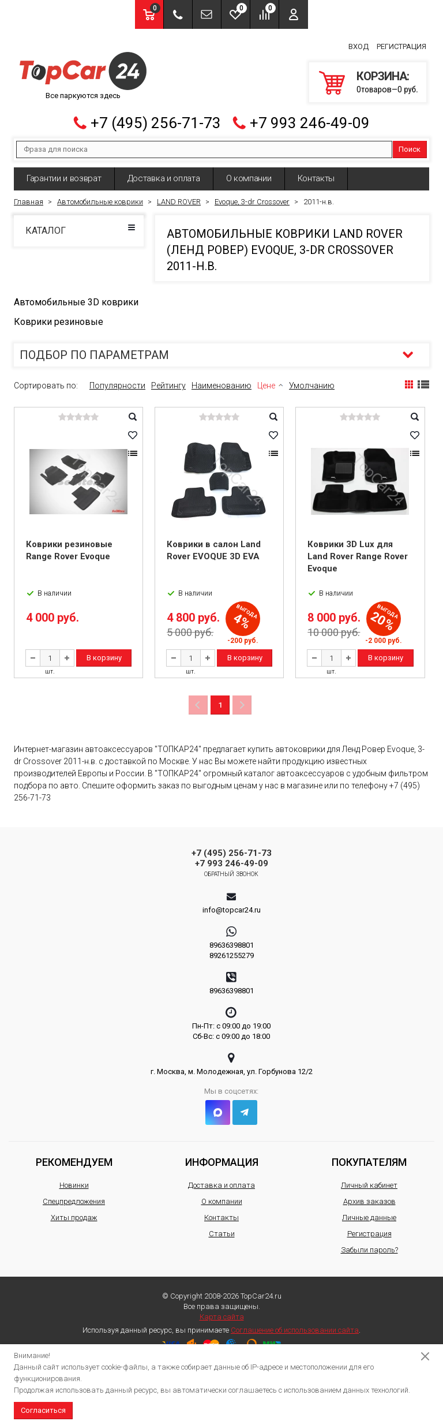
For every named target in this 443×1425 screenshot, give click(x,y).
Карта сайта (222, 1314)
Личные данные (369, 1215)
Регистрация (401, 45)
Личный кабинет (369, 1183)
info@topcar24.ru (231, 907)
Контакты (316, 176)
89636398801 (231, 942)
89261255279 (231, 953)
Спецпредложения (74, 1199)
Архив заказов (369, 1199)
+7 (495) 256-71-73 (156, 120)
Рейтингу (168, 383)
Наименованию (221, 383)
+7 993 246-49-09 (310, 120)
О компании (249, 176)
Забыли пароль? (369, 1247)
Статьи (222, 1231)
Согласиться (43, 1410)
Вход (358, 45)
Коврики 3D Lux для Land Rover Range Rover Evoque (357, 554)
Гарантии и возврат (64, 176)
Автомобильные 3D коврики (76, 299)
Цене (266, 383)
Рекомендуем (74, 1160)
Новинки (74, 1183)
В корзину (104, 655)
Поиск (410, 147)
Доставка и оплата (163, 176)
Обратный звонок (231, 872)
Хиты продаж (74, 1215)
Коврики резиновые (58, 319)
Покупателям (369, 1160)
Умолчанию (312, 383)
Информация (221, 1160)
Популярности (117, 383)
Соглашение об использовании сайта (295, 1327)
